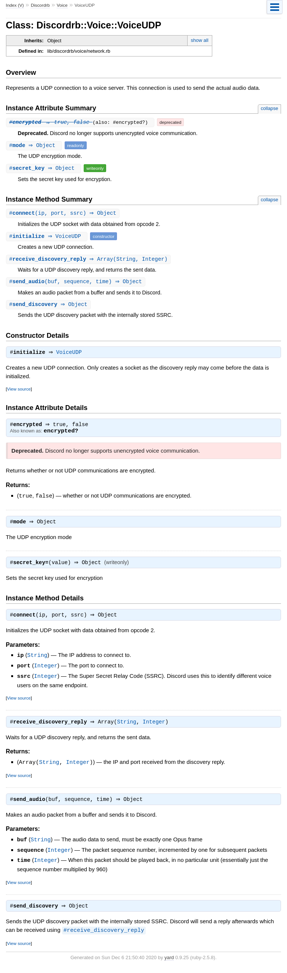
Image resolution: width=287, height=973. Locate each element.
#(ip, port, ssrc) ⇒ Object (63, 213)
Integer (46, 670)
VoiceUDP (71, 355)
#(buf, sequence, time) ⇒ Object (76, 282)
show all (200, 40)
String (37, 660)
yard (169, 961)
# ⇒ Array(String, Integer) (89, 259)
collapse (269, 108)
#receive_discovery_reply (104, 934)
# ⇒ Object (35, 145)
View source (19, 391)
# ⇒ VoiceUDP (47, 236)
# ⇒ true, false (51, 122)
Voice (62, 5)
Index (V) (15, 5)
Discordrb (40, 5)
